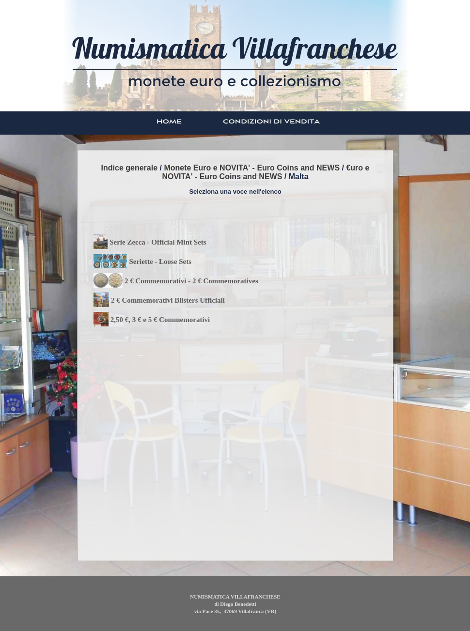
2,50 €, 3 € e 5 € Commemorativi (160, 319)
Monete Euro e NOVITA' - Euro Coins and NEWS (252, 168)
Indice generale (129, 168)
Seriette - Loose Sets (160, 261)
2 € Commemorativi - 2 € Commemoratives (191, 281)
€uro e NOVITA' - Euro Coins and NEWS (265, 172)
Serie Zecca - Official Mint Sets (158, 242)
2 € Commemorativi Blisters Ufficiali (168, 300)
